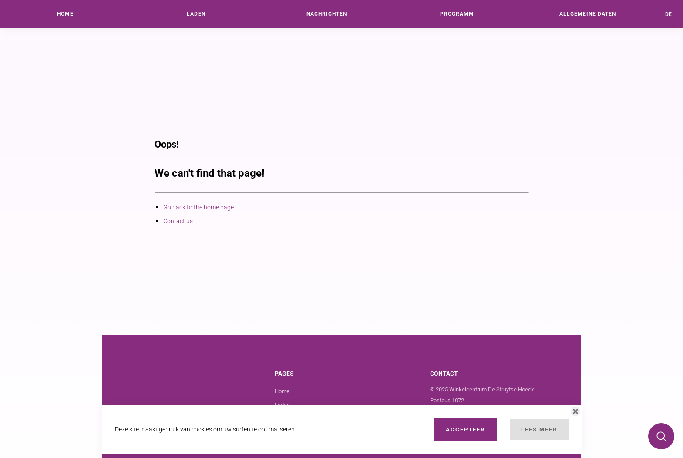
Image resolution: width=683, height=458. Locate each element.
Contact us (178, 221)
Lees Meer (539, 429)
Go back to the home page (198, 207)
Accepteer (465, 429)
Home (282, 391)
